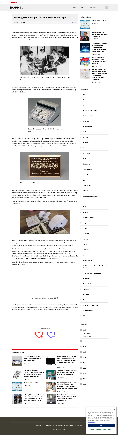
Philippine (86, 278)
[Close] (114, 410)
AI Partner (86, 121)
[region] (101, 420)
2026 (84, 330)
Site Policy (79, 425)
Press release (49, 425)
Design (85, 207)
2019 (84, 368)
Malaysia (86, 250)
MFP (84, 255)
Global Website (39, 425)
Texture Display (88, 311)
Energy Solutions (88, 217)
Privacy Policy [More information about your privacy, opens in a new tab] (91, 422)
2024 (84, 347)
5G (84, 94)
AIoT (82, 7)
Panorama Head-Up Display (92, 273)
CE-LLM (85, 175)
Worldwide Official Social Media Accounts (64, 425)
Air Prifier (86, 137)
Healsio (85, 239)
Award (85, 148)
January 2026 (87, 336)
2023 (84, 352)
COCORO (85, 191)
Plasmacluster (87, 284)
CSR (84, 201)
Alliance (85, 142)
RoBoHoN (86, 294)
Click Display (87, 185)
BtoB (84, 159)
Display (85, 212)
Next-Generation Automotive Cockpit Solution (95, 267)
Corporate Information (90, 196)
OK (101, 425)
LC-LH (85, 244)
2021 (84, 357)
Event (74, 7)
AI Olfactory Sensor (89, 116)
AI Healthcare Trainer (90, 110)
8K (84, 100)
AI (83, 105)
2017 (84, 379)
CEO (84, 180)
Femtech (86, 234)
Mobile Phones (87, 260)
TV (84, 316)
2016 (84, 384)
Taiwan (85, 300)
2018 (84, 373)
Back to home (17, 410)
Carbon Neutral (88, 169)
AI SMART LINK (87, 126)
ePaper (85, 223)
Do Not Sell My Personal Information (101, 429)
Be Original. (87, 153)
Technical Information (90, 305)
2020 (84, 363)
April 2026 (87, 334)
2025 (84, 341)
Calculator (86, 164)
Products (74, 22)
